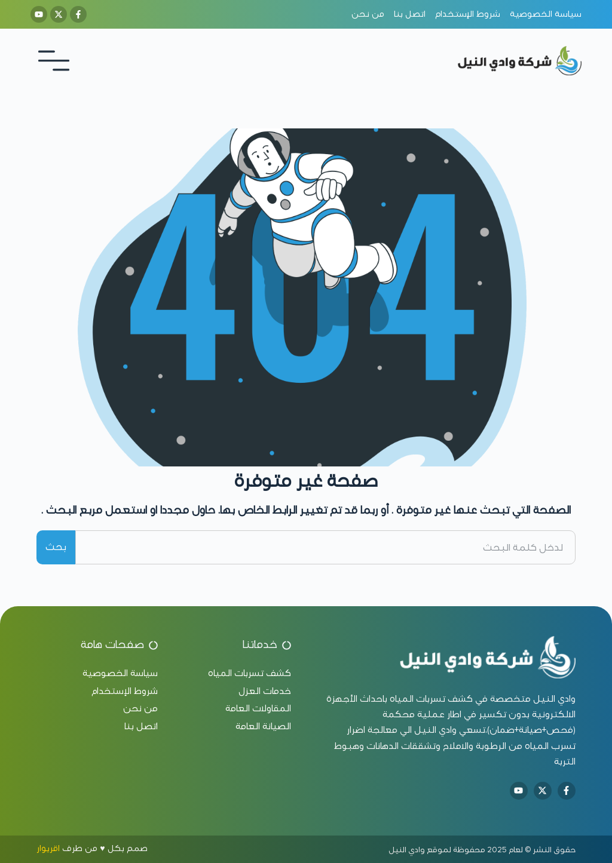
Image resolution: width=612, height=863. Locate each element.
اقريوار (48, 848)
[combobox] (325, 547)
